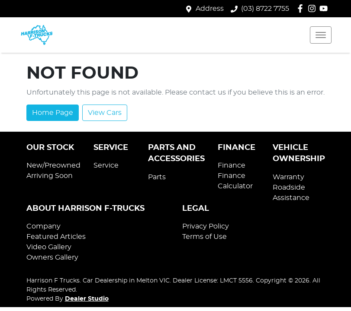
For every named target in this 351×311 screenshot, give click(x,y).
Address (210, 8)
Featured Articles (56, 236)
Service (106, 165)
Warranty (288, 177)
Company (43, 226)
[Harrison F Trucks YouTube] (325, 8)
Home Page (52, 112)
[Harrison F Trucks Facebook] (302, 8)
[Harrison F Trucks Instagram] (313, 8)
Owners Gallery (52, 257)
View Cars (105, 112)
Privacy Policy (205, 226)
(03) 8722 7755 (265, 8)
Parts (157, 177)
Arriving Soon (49, 175)
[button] (321, 35)
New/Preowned (53, 165)
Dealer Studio (87, 299)
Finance (231, 165)
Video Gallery (48, 247)
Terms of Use (204, 236)
